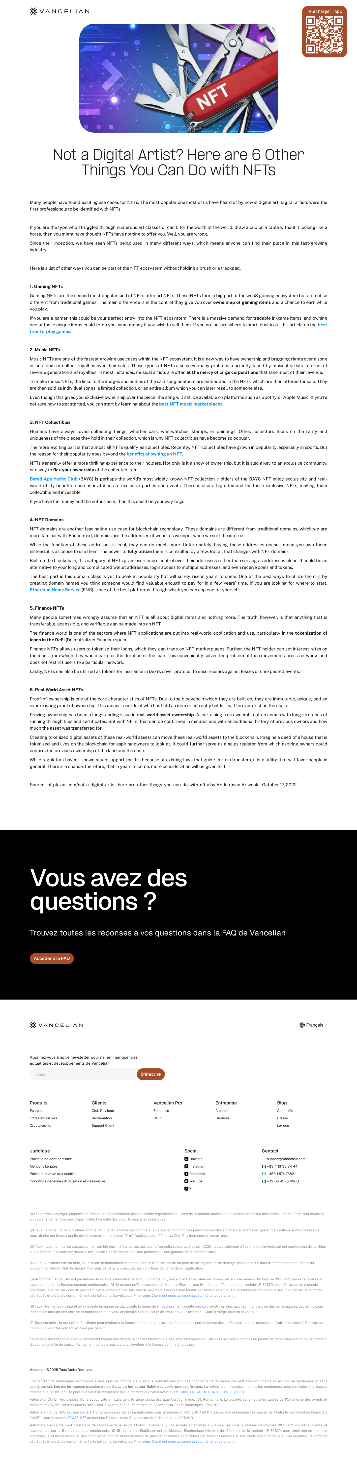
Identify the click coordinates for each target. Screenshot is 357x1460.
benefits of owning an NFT (154, 453)
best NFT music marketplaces (190, 404)
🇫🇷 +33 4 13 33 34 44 (280, 1166)
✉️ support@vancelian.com (283, 1159)
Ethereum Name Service (55, 589)
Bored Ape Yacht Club (54, 478)
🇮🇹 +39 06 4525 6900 (280, 1181)
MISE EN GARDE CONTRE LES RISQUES (212, 1392)
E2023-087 (77, 1417)
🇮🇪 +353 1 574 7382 (278, 1174)
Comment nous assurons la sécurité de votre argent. (193, 1295)
